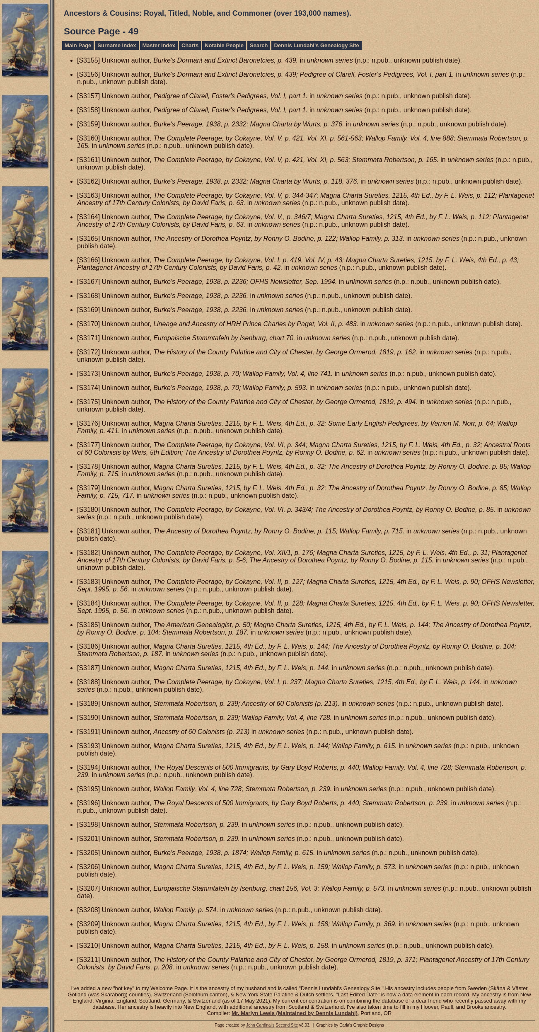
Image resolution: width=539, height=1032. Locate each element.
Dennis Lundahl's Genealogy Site (316, 45)
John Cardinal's (260, 1025)
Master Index (159, 45)
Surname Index (116, 45)
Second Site (287, 1025)
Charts (189, 45)
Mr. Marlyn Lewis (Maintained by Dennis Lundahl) (295, 1013)
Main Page (78, 45)
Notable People (224, 45)
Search (259, 45)
